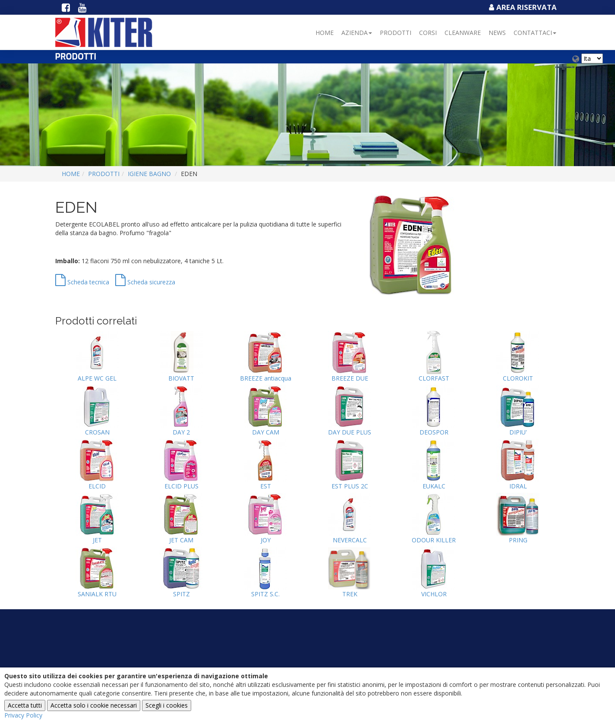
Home (324, 32)
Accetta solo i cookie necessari (93, 705)
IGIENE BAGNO (149, 174)
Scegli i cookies (166, 705)
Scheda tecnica (82, 282)
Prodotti (395, 32)
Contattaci (535, 32)
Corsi (428, 32)
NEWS (497, 32)
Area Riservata (522, 7)
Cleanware (463, 32)
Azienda (356, 32)
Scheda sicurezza (145, 282)
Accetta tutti (25, 705)
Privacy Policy (23, 715)
